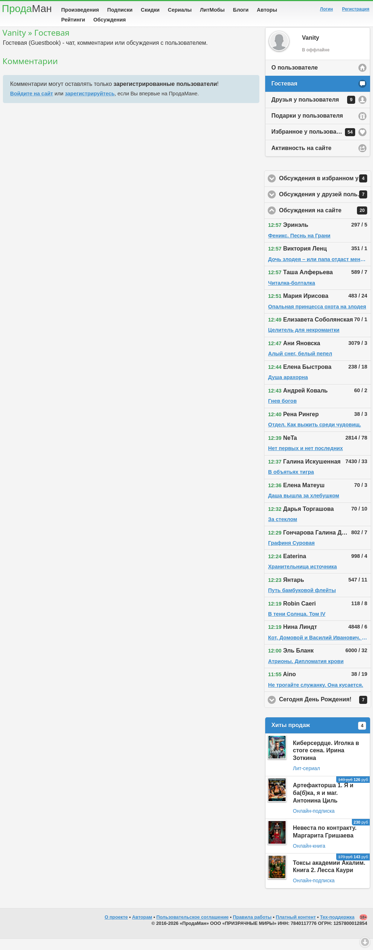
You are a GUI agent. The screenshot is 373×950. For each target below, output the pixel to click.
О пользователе (294, 79)
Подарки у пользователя (307, 127)
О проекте (116, 928)
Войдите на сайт (31, 105)
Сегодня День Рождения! (325, 711)
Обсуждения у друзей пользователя (325, 206)
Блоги (241, 10)
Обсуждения (109, 20)
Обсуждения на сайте (325, 222)
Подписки (120, 10)
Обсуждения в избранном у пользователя (325, 190)
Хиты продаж (318, 737)
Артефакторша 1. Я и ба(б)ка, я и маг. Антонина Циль (323, 804)
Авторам (142, 928)
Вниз (365, 942)
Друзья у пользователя (313, 111)
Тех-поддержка (337, 928)
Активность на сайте (301, 159)
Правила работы (252, 928)
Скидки (150, 10)
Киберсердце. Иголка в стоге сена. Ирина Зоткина (326, 762)
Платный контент (296, 928)
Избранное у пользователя (313, 143)
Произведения (80, 10)
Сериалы (180, 10)
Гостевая (284, 95)
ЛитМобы (212, 10)
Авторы (267, 10)
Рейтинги (73, 20)
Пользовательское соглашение (192, 928)
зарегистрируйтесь (89, 105)
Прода (27, 8)
